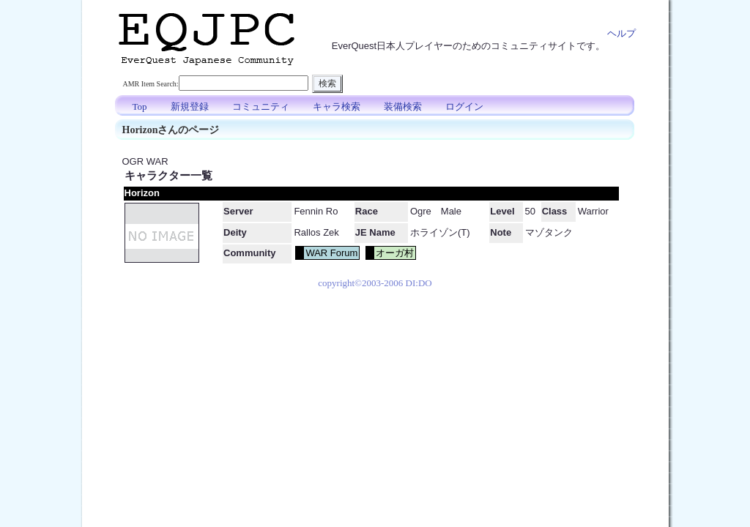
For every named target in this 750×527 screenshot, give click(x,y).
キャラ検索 (336, 106)
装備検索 (403, 106)
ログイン (464, 106)
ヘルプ (621, 33)
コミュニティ (260, 106)
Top (140, 106)
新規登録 (190, 106)
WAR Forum (331, 252)
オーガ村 (395, 252)
